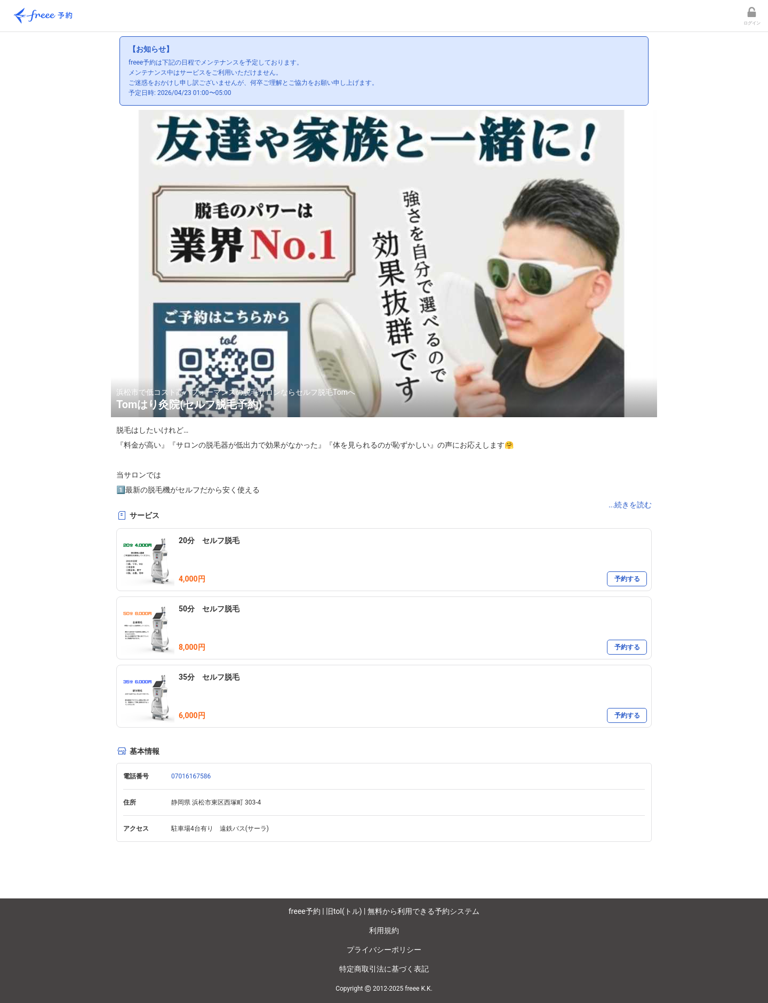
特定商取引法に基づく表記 (384, 969)
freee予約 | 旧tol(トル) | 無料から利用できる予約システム (384, 911)
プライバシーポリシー (384, 949)
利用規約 (384, 930)
